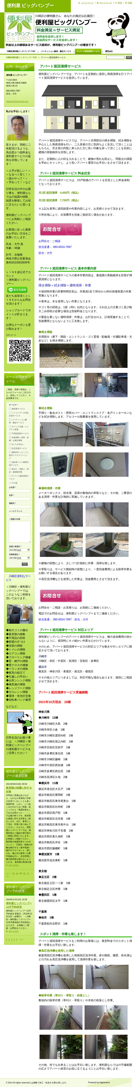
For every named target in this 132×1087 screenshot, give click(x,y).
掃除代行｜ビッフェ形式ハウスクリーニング (19, 455)
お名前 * (12, 487)
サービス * (13, 405)
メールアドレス (15, 511)
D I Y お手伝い (18, 444)
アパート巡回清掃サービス (88, 51)
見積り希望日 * (15, 546)
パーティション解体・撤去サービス (56, 51)
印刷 (130, 3)
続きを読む (14, 865)
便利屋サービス (18, 409)
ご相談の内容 (14, 519)
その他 (14, 483)
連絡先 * (12, 503)
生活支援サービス (19, 448)
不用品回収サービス (20, 433)
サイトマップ (106, 3)
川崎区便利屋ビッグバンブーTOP (21, 51)
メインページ (87, 3)
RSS (120, 3)
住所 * (11, 495)
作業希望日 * (14, 554)
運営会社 (109, 51)
